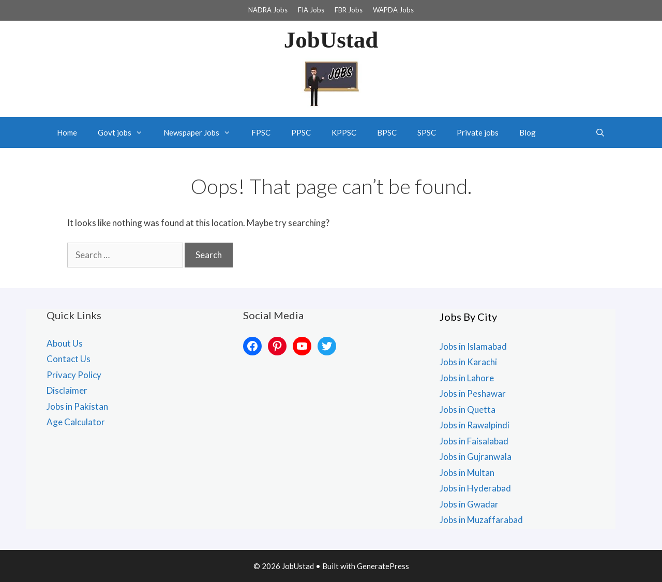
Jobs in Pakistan (77, 406)
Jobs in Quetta (467, 409)
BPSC (387, 132)
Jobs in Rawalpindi (474, 425)
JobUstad (331, 40)
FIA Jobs (311, 10)
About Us (65, 343)
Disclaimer (67, 390)
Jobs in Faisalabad (474, 441)
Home (67, 132)
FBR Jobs (349, 10)
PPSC (301, 132)
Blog (527, 132)
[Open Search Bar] (600, 132)
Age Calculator (76, 421)
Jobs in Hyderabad (475, 488)
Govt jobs (125, 132)
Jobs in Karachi (468, 361)
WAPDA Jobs (393, 10)
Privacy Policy (74, 374)
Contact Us (69, 358)
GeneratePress (383, 566)
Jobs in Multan (467, 472)
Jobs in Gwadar (469, 504)
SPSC (426, 132)
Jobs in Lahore (467, 377)
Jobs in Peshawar (473, 393)
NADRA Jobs (268, 10)
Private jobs (478, 132)
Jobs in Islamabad (473, 346)
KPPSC (344, 132)
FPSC (260, 132)
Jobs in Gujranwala (475, 456)
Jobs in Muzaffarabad (481, 519)
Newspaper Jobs (202, 132)
